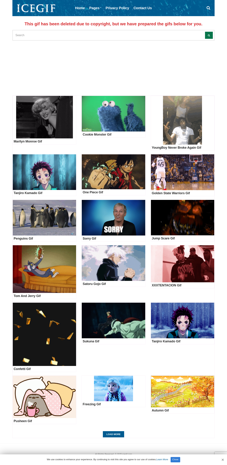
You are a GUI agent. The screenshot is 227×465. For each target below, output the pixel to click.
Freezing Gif (92, 404)
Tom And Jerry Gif (27, 296)
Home (80, 8)
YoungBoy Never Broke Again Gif (176, 147)
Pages (94, 8)
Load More (113, 434)
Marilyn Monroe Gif (28, 141)
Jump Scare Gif (163, 238)
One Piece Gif (93, 192)
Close (175, 459)
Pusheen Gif (23, 421)
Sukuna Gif (91, 341)
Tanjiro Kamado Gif (28, 193)
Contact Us (143, 8)
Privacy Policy (117, 8)
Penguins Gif (23, 238)
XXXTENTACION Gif (166, 285)
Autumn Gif (160, 410)
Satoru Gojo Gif (94, 284)
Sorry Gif (89, 238)
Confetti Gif (22, 369)
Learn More (162, 459)
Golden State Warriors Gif (171, 193)
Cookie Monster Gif (97, 134)
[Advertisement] (113, 67)
